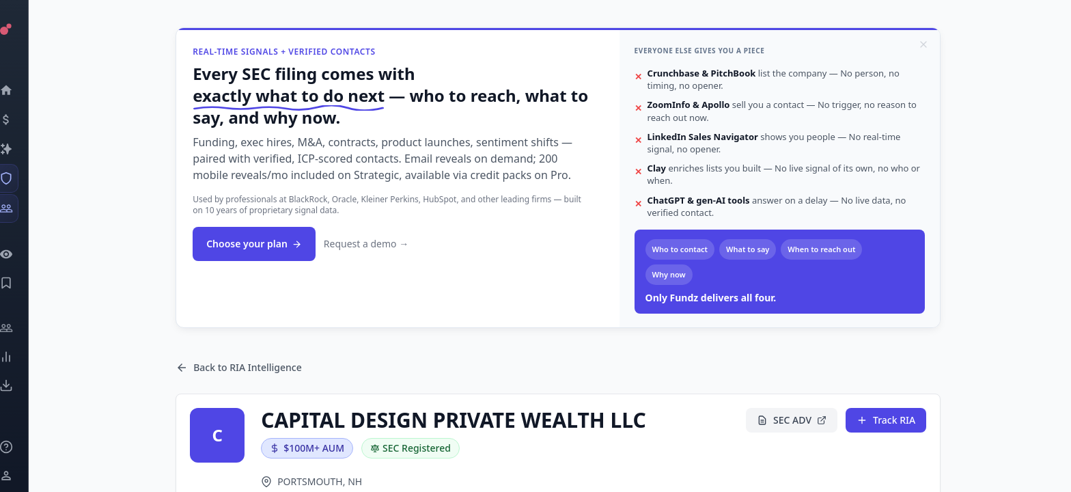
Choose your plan (256, 243)
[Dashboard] (24, 90)
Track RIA (888, 419)
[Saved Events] (24, 283)
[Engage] (24, 328)
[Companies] (24, 149)
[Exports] (24, 385)
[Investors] (24, 208)
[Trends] (24, 356)
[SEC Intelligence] (24, 178)
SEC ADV (794, 419)
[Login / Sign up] (24, 475)
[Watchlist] (24, 254)
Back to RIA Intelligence (241, 367)
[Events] (24, 119)
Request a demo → (368, 243)
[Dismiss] (925, 44)
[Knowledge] (24, 447)
